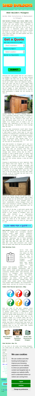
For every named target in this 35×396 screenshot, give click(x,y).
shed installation (14, 129)
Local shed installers (17, 242)
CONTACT (25, 9)
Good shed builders (8, 144)
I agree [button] (21, 381)
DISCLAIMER (30, 9)
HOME (14, 9)
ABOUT (21, 9)
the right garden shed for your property (20, 75)
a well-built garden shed (24, 209)
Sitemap (4, 379)
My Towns (5, 389)
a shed (27, 163)
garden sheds (27, 195)
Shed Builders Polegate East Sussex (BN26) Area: (18, 21)
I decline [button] (20, 385)
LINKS (18, 9)
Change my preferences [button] (21, 389)
